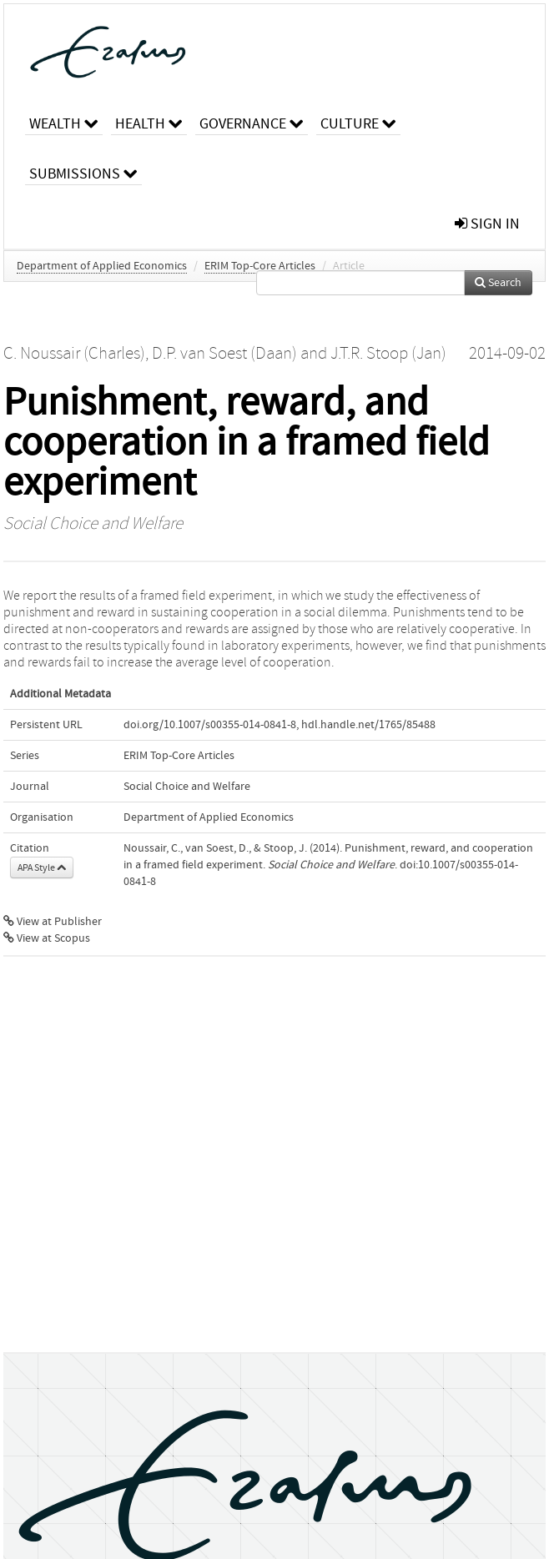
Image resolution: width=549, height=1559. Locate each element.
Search (498, 282)
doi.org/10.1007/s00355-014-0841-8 (209, 725)
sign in (487, 224)
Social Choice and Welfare (93, 524)
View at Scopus (46, 938)
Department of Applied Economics (102, 266)
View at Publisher (52, 921)
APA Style (42, 867)
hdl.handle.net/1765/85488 (368, 725)
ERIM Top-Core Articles (259, 266)
